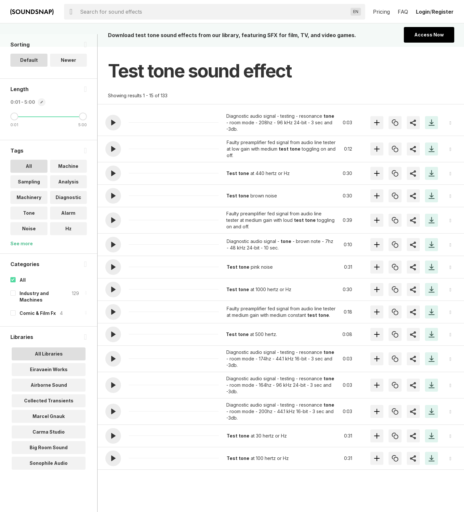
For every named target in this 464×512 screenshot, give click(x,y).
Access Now (429, 34)
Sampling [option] (29, 194)
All (23, 292)
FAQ (403, 11)
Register (443, 11)
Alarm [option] (68, 225)
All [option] (29, 179)
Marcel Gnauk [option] (49, 429)
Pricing (381, 11)
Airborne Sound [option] (49, 397)
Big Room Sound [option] (49, 460)
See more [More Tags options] (21, 256)
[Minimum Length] (14, 129)
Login (423, 11)
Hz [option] (68, 241)
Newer (68, 72)
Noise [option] (29, 241)
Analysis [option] (68, 194)
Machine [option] (68, 179)
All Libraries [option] (49, 366)
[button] (113, 122)
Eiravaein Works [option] (49, 382)
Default (29, 72)
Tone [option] (29, 225)
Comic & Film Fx (38, 326)
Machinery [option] (29, 210)
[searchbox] (214, 12)
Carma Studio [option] (49, 444)
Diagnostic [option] (68, 210)
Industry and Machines (34, 309)
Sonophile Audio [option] (49, 475)
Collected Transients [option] (48, 413)
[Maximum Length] (83, 129)
